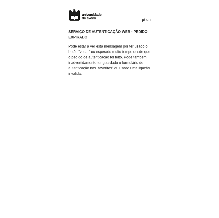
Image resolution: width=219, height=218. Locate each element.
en (148, 20)
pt (143, 20)
